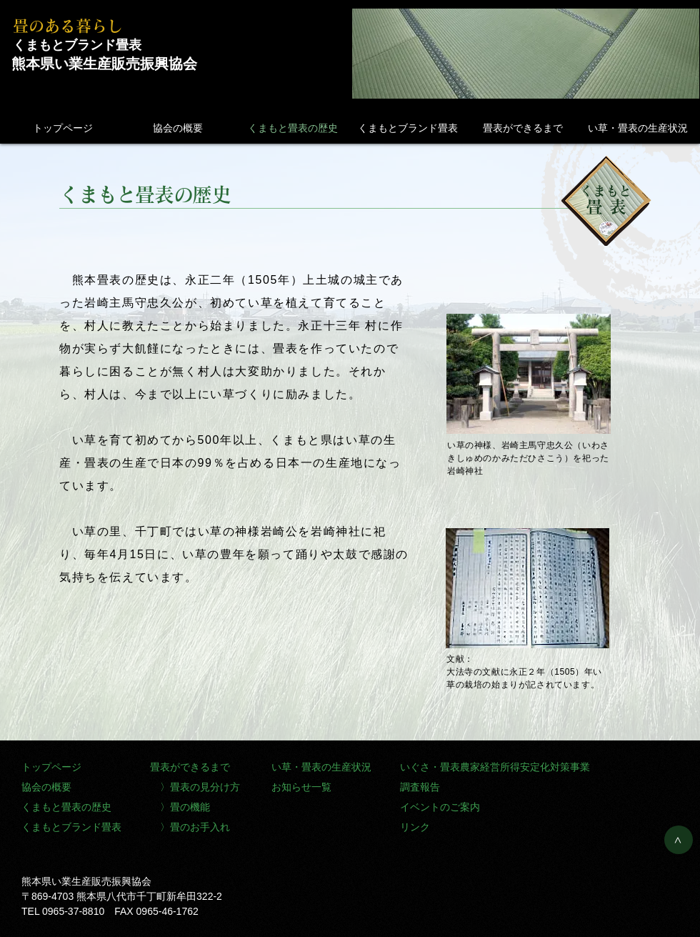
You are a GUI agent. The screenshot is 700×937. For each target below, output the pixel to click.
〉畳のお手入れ (195, 827)
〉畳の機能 (185, 807)
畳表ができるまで (190, 767)
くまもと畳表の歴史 (66, 807)
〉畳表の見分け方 (200, 787)
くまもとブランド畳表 (71, 827)
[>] (678, 840)
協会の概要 (46, 787)
